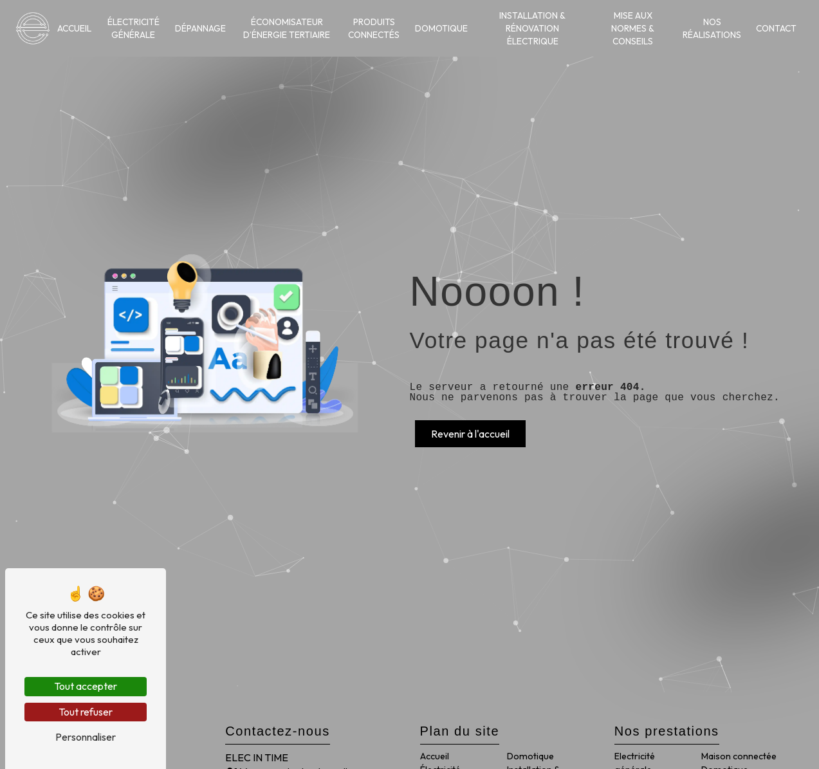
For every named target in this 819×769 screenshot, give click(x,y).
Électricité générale (133, 28)
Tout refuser (86, 711)
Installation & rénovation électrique (532, 29)
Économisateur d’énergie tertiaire (286, 28)
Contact (776, 28)
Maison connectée (739, 756)
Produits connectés (374, 28)
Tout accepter (85, 686)
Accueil (74, 28)
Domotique (441, 28)
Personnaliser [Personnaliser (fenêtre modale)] (85, 736)
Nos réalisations (712, 28)
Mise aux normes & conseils (632, 29)
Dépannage (200, 28)
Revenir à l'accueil (470, 433)
